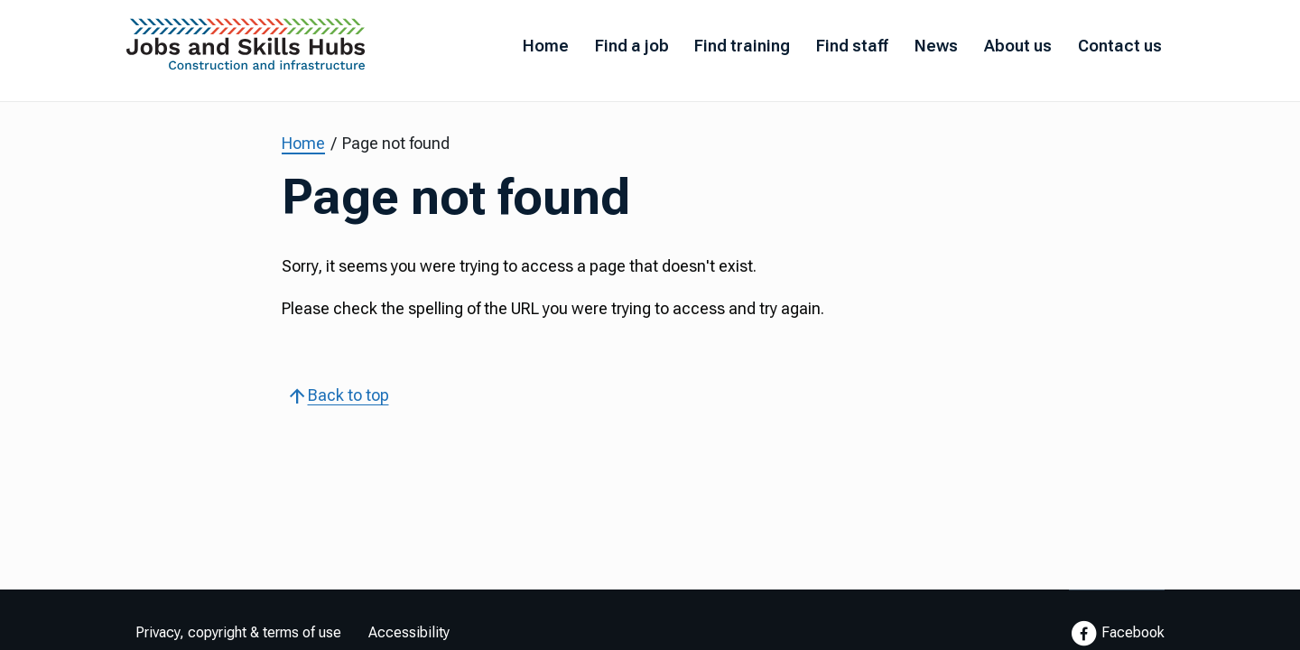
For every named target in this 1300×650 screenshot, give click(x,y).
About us (1018, 45)
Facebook (1117, 633)
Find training (742, 45)
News (936, 45)
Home (546, 45)
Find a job (632, 45)
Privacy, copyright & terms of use (238, 632)
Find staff (852, 45)
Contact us (1120, 45)
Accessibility (409, 632)
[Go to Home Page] (246, 48)
